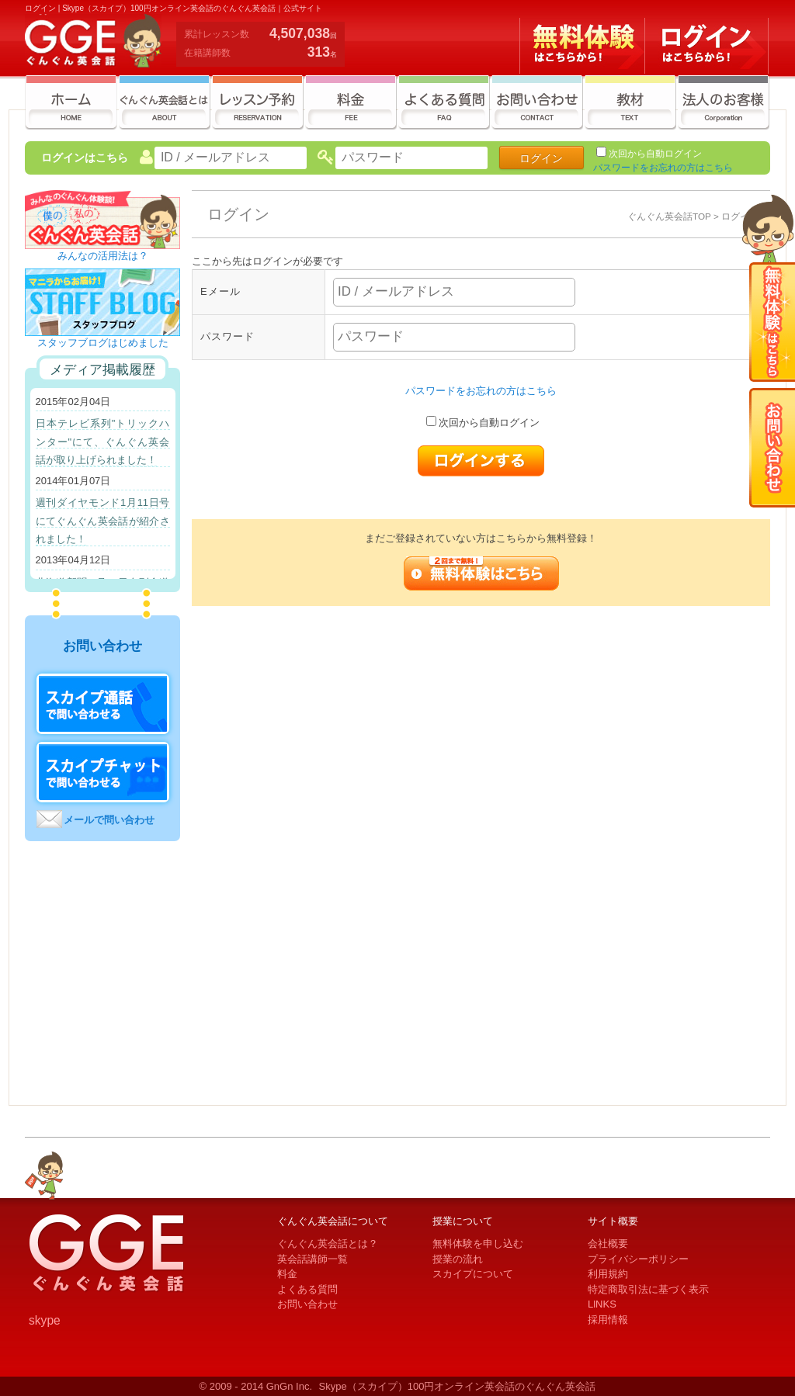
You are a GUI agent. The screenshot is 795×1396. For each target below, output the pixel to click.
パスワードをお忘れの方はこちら (663, 167)
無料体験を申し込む (477, 1243)
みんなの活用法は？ (102, 251)
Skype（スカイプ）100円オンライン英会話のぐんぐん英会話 (457, 1386)
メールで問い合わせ (109, 820)
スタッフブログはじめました (102, 337)
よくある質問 (307, 1289)
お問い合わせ (307, 1304)
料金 (287, 1274)
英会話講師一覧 (312, 1259)
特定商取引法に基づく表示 (648, 1289)
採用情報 (608, 1319)
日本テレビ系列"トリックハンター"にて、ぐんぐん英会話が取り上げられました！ (103, 441)
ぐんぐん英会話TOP (669, 216)
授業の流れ (457, 1259)
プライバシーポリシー (638, 1259)
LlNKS (602, 1304)
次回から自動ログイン (655, 153)
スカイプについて (472, 1274)
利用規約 (608, 1274)
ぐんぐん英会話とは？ (327, 1243)
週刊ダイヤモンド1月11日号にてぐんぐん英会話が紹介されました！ (103, 521)
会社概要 (608, 1243)
